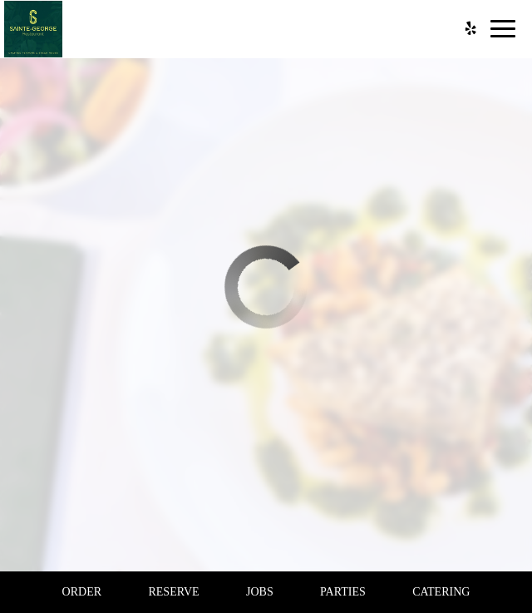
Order (81, 592)
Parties (343, 592)
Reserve (173, 592)
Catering (441, 592)
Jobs (259, 592)
